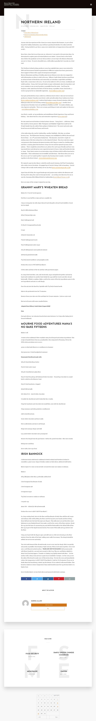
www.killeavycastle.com (57, 91)
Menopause (32, 667)
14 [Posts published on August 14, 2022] (57, 699)
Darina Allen (25, 26)
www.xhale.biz (62, 116)
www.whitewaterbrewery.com (48, 158)
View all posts (37, 605)
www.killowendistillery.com (30, 109)
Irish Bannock (27, 36)
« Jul (39, 713)
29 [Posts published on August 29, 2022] (38, 709)
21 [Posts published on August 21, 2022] (57, 702)
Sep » (56, 713)
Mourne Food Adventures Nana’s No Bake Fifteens (35, 34)
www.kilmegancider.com (53, 102)
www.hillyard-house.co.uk (61, 177)
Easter (63, 667)
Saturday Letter (35, 26)
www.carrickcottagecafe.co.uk (61, 167)
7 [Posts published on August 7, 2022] (57, 695)
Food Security (32, 650)
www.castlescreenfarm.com (29, 100)
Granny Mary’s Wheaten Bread (31, 32)
